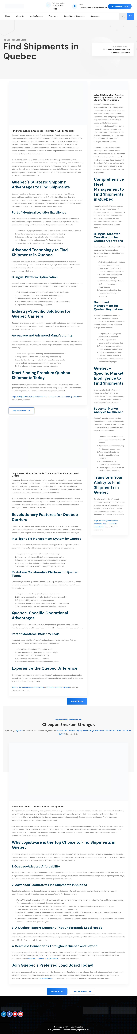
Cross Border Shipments (74, 16)
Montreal (127, 730)
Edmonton (110, 730)
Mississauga (88, 730)
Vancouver (62, 730)
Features (52, 16)
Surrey (61, 734)
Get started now (45, 978)
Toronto (71, 730)
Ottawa (119, 730)
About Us (20, 16)
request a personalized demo (58, 687)
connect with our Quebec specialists (64, 397)
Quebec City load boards (48, 958)
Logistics (19, 730)
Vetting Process (36, 16)
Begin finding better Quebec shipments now (29, 397)
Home (7, 16)
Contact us (94, 16)
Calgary (78, 730)
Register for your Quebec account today (28, 687)
